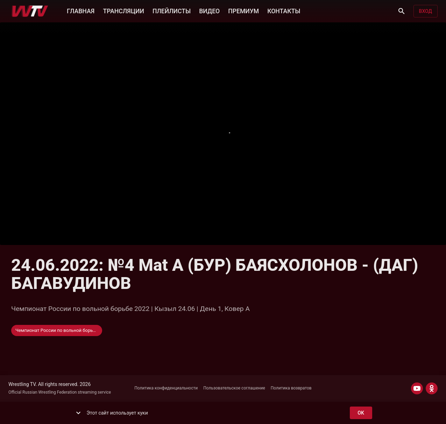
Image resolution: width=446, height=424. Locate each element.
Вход (425, 11)
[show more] (78, 412)
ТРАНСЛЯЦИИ (123, 10)
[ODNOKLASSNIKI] (432, 388)
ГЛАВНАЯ (81, 10)
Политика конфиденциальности (166, 388)
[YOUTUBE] (417, 388)
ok (361, 413)
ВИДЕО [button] (209, 10)
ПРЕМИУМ (243, 10)
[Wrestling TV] (29, 11)
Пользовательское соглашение (234, 388)
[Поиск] (401, 11)
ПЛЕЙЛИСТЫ (171, 10)
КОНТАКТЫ (283, 10)
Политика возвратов (291, 388)
